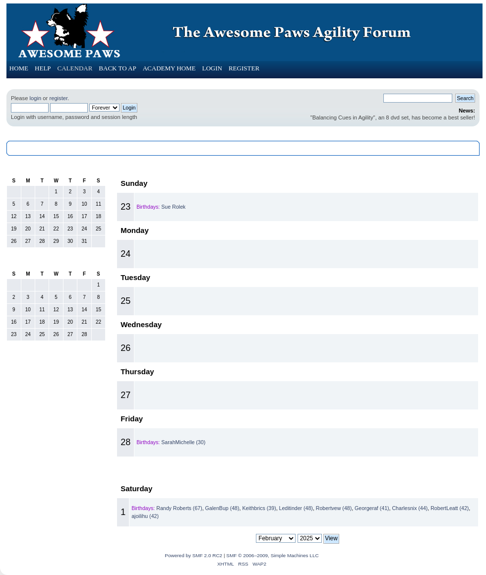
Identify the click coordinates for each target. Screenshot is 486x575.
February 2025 (56, 260)
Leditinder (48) (296, 508)
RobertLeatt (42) (449, 508)
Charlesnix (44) (409, 508)
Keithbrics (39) (259, 508)
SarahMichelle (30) (183, 442)
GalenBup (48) (222, 508)
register (58, 98)
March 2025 (297, 472)
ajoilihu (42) (145, 516)
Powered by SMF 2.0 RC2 (193, 555)
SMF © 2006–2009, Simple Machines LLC (272, 555)
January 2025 (56, 167)
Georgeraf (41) (372, 508)
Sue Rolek (173, 207)
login (35, 98)
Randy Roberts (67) (179, 508)
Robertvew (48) (334, 508)
